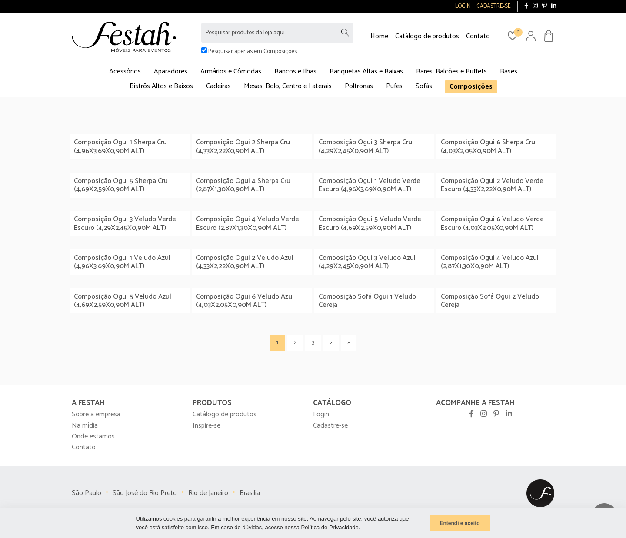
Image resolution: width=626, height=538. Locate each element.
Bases (508, 71)
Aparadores (170, 71)
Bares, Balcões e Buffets (451, 71)
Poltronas (359, 86)
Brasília (250, 493)
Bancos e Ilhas (295, 71)
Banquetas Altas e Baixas (366, 71)
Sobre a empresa (96, 414)
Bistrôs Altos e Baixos (161, 86)
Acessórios (125, 71)
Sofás (424, 86)
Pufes (394, 86)
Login (321, 414)
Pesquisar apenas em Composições (252, 51)
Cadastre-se (330, 426)
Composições (471, 87)
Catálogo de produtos (427, 36)
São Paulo (86, 493)
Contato (478, 36)
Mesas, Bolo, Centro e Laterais (288, 86)
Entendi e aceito (459, 523)
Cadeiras (218, 86)
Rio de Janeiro (208, 493)
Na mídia (85, 426)
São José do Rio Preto (145, 493)
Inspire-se (206, 426)
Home (379, 36)
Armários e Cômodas (230, 71)
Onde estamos (93, 436)
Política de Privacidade (330, 527)
